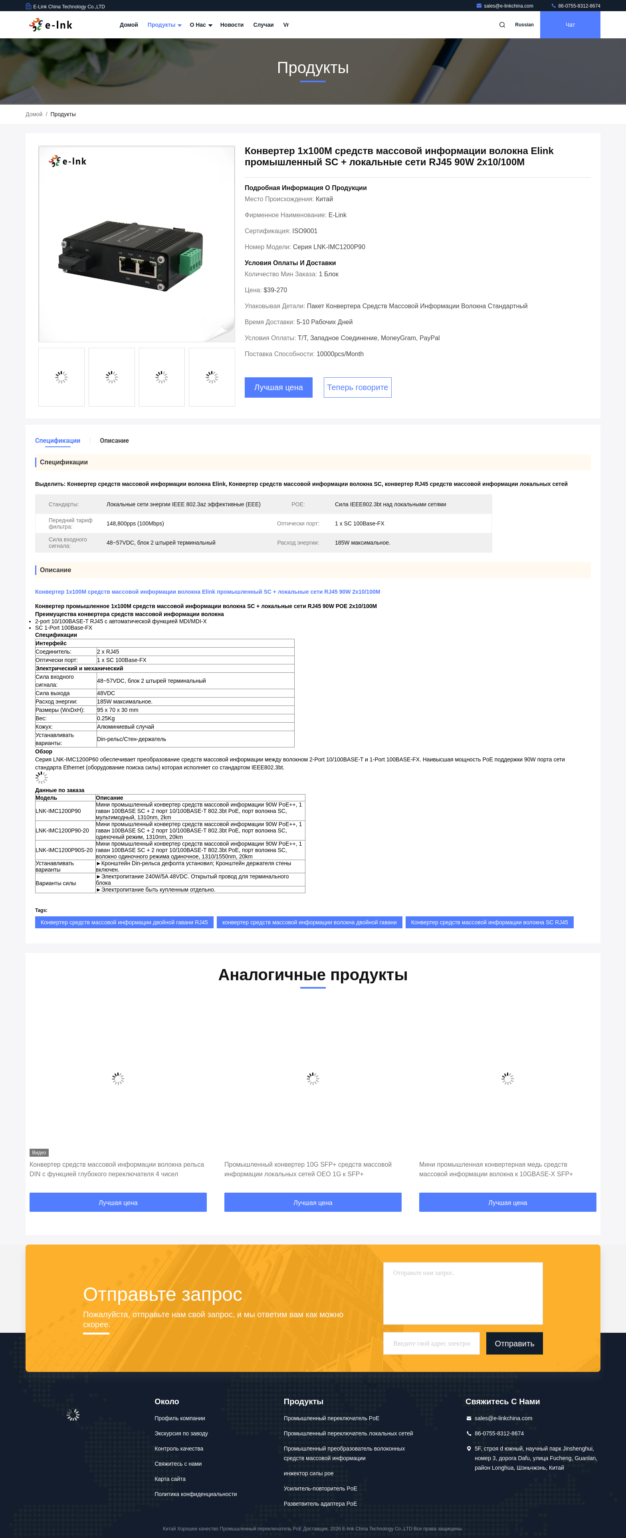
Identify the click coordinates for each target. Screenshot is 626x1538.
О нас (200, 25)
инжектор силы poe (309, 1473)
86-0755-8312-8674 (575, 6)
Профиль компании (180, 1418)
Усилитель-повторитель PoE (320, 1488)
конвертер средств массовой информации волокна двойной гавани (309, 922)
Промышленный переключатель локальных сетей (348, 1433)
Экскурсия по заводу (181, 1433)
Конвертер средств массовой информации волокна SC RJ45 (489, 922)
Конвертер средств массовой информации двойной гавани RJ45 (124, 922)
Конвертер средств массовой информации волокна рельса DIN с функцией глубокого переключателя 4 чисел (117, 1169)
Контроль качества (179, 1448)
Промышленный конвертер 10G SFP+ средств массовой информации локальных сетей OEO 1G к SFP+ (308, 1169)
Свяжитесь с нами (178, 1464)
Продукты (164, 25)
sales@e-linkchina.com (505, 6)
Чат (570, 25)
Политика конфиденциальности (196, 1494)
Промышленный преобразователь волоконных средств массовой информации (344, 1453)
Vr (286, 25)
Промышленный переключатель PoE (332, 1418)
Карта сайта (170, 1479)
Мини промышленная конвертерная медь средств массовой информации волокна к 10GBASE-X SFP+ (496, 1169)
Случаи (263, 25)
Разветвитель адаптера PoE (320, 1503)
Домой (129, 25)
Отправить (514, 1343)
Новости (232, 25)
